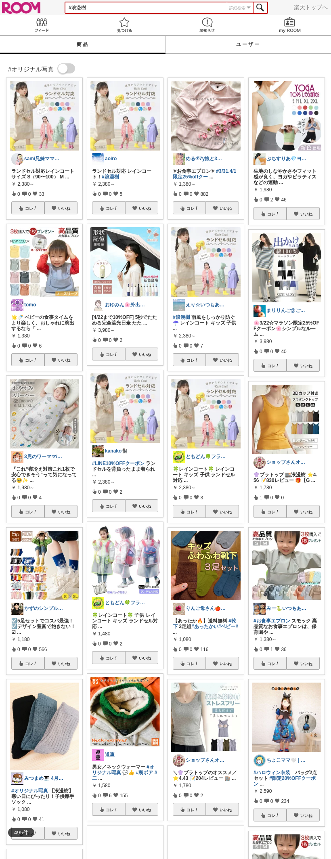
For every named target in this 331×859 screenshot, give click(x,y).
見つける (124, 25)
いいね (64, 208)
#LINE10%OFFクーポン (118, 463)
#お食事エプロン (271, 621)
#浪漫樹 (110, 177)
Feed (41, 25)
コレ (31, 208)
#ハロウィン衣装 (271, 772)
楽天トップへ (311, 7)
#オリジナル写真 (29, 791)
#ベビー (227, 626)
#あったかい (204, 626)
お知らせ (207, 25)
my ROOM (289, 25)
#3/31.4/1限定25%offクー (204, 174)
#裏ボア (144, 772)
